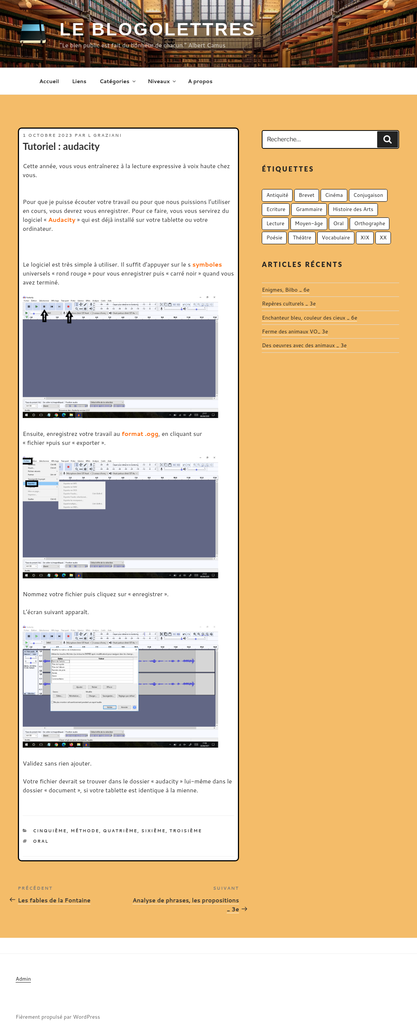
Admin (23, 979)
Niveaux (162, 81)
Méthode (85, 831)
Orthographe (369, 223)
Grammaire (309, 209)
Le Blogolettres (158, 29)
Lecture (275, 223)
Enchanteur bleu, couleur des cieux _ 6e (309, 317)
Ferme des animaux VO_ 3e (295, 331)
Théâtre (302, 237)
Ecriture (275, 209)
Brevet (306, 195)
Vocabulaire (336, 237)
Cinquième (50, 831)
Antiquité (277, 195)
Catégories (117, 81)
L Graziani (105, 135)
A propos (200, 81)
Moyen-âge (309, 223)
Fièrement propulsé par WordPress (58, 1017)
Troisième (185, 831)
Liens (79, 81)
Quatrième (120, 831)
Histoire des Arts (353, 209)
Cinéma (334, 195)
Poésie (274, 237)
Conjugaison (368, 195)
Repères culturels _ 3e (289, 303)
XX (383, 237)
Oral (41, 841)
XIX (364, 237)
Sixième (153, 831)
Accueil (49, 81)
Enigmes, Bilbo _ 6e (285, 289)
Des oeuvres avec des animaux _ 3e (304, 345)
